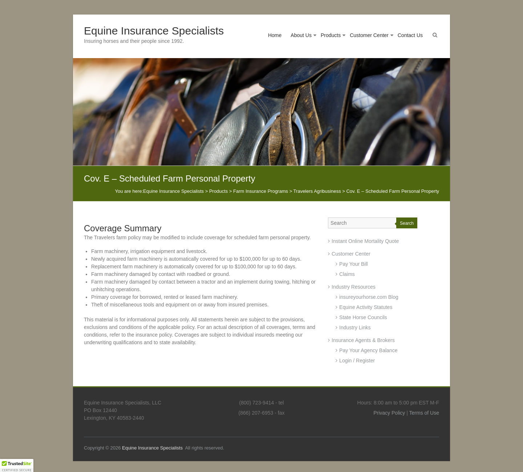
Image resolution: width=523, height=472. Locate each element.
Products (331, 35)
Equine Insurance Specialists (154, 31)
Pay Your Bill (353, 264)
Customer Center (369, 35)
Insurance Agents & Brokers (363, 340)
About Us (301, 35)
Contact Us (410, 35)
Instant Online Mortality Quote (365, 241)
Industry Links (354, 327)
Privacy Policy (389, 413)
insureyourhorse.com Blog (368, 297)
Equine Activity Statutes (365, 307)
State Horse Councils (363, 317)
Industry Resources (354, 287)
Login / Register (357, 360)
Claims (347, 274)
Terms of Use (424, 413)
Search (407, 223)
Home (274, 35)
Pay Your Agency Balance (368, 350)
